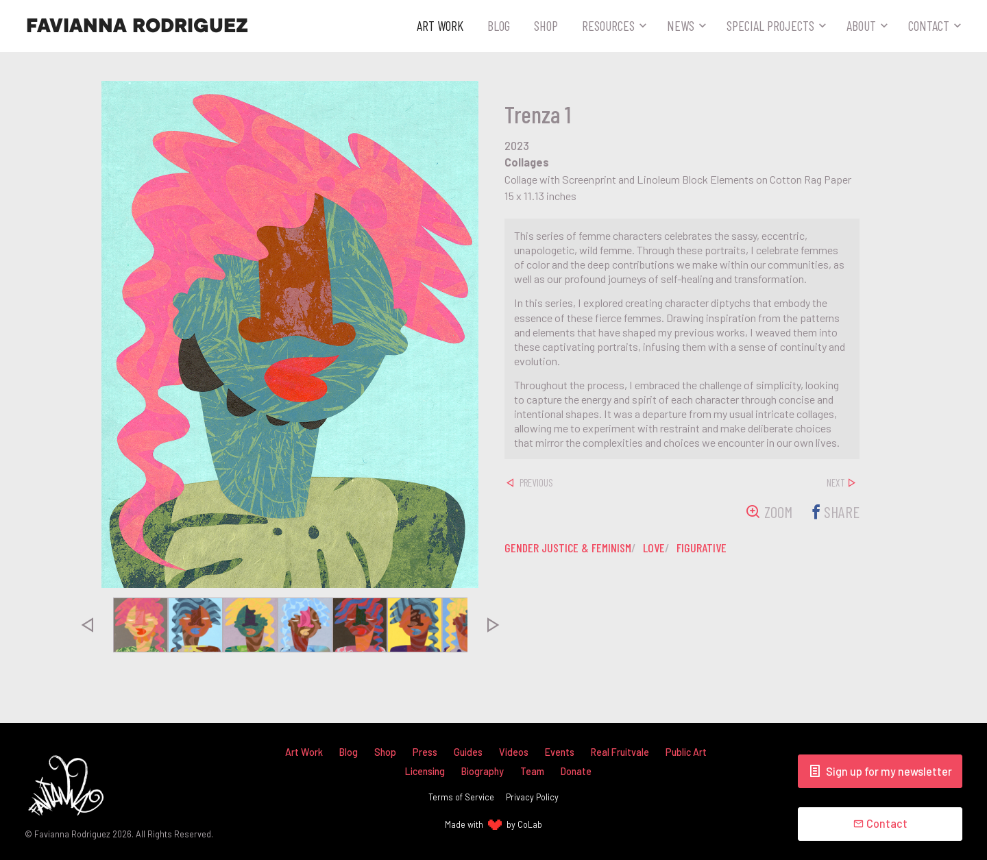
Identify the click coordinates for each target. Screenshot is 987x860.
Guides (468, 752)
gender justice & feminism (569, 547)
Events (559, 752)
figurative (706, 547)
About (861, 25)
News (680, 25)
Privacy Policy (532, 796)
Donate (576, 771)
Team (532, 771)
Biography (482, 771)
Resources (608, 25)
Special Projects (770, 25)
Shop (546, 25)
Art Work (440, 25)
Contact (928, 25)
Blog (498, 25)
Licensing (425, 771)
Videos (513, 752)
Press (425, 752)
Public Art (686, 752)
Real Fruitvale (620, 752)
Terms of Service (461, 796)
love (658, 547)
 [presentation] (87, 625)
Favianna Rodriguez (137, 26)
